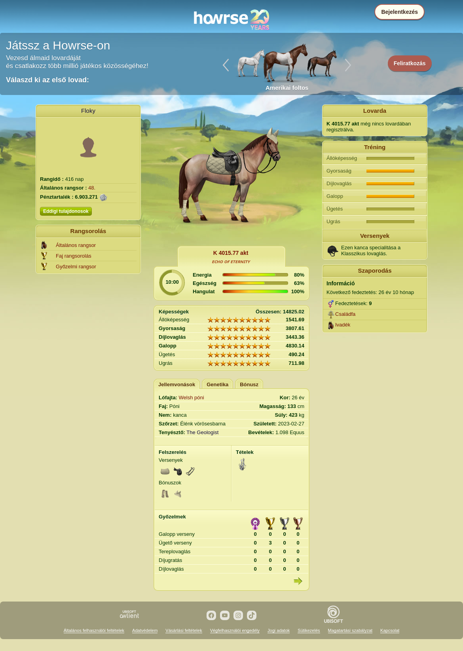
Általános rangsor (76, 245)
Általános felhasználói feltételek (94, 630)
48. (91, 188)
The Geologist (202, 432)
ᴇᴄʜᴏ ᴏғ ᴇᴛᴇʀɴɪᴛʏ (231, 261)
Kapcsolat (389, 630)
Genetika (217, 384)
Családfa (345, 314)
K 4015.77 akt (231, 253)
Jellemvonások (176, 384)
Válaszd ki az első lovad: (47, 80)
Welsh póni (191, 397)
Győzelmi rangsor (76, 267)
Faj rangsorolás (73, 256)
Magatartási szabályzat (350, 630)
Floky (88, 110)
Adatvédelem (144, 630)
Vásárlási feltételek (183, 630)
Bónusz (249, 384)
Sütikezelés (309, 630)
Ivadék (342, 325)
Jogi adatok (279, 630)
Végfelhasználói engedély (235, 630)
